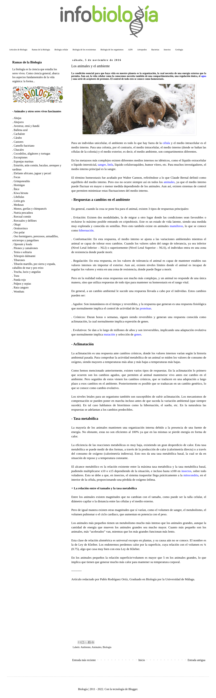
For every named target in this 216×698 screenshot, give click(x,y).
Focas (17, 177)
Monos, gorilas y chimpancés (30, 208)
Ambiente (86, 647)
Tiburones (19, 260)
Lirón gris (19, 200)
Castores (18, 141)
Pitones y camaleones (26, 248)
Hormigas (19, 185)
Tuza (16, 275)
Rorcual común (22, 216)
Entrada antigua (196, 660)
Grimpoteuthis (22, 181)
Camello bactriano (24, 145)
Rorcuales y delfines (25, 220)
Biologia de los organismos (111, 49)
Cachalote (19, 133)
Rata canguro (21, 287)
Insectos (167, 49)
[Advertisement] (139, 610)
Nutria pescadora (23, 212)
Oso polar (19, 232)
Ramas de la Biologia (41, 49)
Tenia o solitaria (23, 252)
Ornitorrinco (21, 228)
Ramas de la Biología (27, 62)
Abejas (17, 118)
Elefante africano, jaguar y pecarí (32, 173)
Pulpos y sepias (22, 283)
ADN (130, 49)
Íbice (16, 189)
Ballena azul (21, 129)
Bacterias (155, 49)
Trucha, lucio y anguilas (27, 271)
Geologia (179, 49)
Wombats (19, 291)
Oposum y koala (23, 244)
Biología (107, 647)
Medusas (19, 204)
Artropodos (142, 49)
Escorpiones (20, 157)
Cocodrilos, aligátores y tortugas (32, 153)
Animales (96, 647)
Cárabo (18, 137)
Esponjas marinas (23, 161)
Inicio (141, 660)
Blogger (132, 689)
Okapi (17, 224)
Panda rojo (20, 279)
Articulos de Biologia (18, 49)
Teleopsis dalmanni (24, 255)
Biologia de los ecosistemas (84, 49)
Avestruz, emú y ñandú (26, 125)
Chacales (19, 149)
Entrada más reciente (84, 660)
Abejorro (19, 122)
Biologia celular (61, 49)
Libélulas (19, 196)
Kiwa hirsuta (21, 192)
